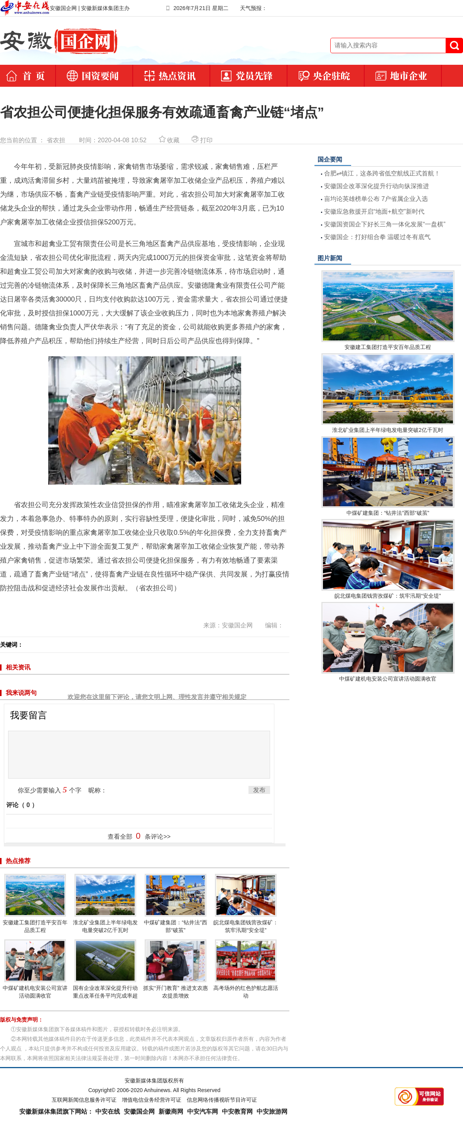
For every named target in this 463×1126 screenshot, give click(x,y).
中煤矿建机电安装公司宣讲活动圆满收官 (35, 969)
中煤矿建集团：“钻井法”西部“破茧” (175, 903)
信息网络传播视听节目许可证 (222, 1100)
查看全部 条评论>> (139, 836)
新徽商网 (171, 1111)
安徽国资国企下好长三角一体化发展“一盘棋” (385, 224)
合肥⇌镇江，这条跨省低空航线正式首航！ (382, 173)
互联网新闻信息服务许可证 (84, 1100)
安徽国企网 (139, 1111)
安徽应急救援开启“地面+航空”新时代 (374, 211)
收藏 (169, 140)
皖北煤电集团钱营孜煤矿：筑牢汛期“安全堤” (245, 903)
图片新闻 (330, 258)
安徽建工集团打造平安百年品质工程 (35, 903)
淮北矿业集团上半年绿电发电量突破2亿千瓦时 (105, 903)
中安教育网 (237, 1111)
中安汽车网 (202, 1111)
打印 (202, 140)
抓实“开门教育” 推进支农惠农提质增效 (175, 969)
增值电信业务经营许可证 (151, 1100)
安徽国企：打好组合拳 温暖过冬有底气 (377, 237)
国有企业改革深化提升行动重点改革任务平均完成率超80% (105, 972)
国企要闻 (330, 159)
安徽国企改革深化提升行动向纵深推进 (376, 186)
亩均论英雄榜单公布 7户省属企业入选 (376, 199)
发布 (259, 790)
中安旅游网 (272, 1111)
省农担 (56, 140)
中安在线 (107, 1111)
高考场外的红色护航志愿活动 (245, 969)
